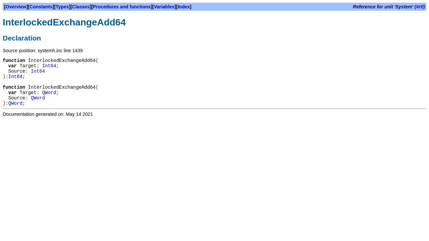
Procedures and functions (122, 6)
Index (184, 6)
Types (62, 6)
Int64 (49, 66)
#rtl (420, 6)
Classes (81, 6)
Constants (40, 6)
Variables (164, 6)
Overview (16, 6)
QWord (49, 92)
